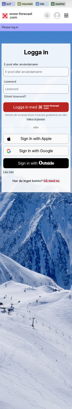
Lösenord (10, 81)
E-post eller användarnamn (21, 64)
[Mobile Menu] (66, 15)
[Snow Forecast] (17, 15)
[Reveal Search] (47, 15)
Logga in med (36, 107)
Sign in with (36, 163)
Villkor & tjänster (35, 119)
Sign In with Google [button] (30, 151)
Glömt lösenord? (15, 96)
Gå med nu (51, 181)
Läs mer (8, 172)
